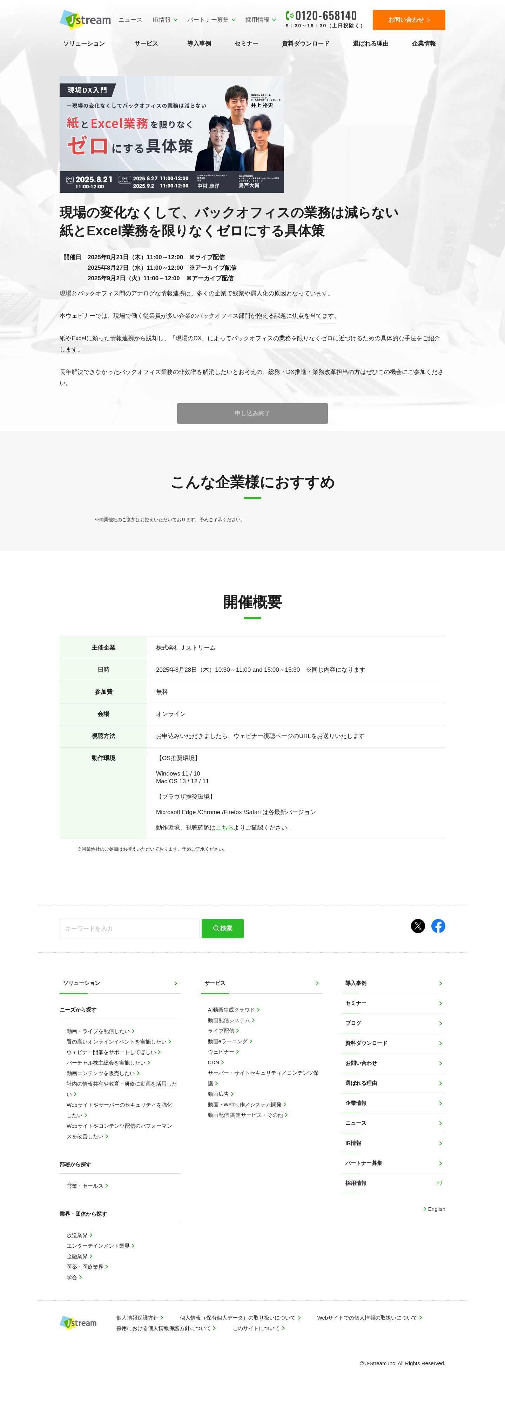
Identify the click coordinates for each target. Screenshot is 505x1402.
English (436, 1209)
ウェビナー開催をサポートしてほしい (112, 1052)
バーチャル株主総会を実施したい (107, 1063)
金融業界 (78, 1256)
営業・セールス (86, 1186)
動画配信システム (229, 1020)
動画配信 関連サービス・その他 (246, 1115)
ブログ (353, 1023)
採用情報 (257, 19)
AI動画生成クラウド (232, 1010)
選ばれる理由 (371, 43)
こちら (225, 827)
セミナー (246, 43)
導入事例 (199, 43)
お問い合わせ (361, 1063)
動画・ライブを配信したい (99, 1031)
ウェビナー (222, 1052)
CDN (214, 1062)
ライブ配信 (222, 1031)
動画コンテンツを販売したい (101, 1073)
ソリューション (84, 43)
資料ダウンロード (306, 43)
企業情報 (424, 43)
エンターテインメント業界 (99, 1246)
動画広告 (219, 1094)
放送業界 (78, 1235)
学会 (73, 1277)
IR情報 (161, 19)
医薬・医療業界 (86, 1267)
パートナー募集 (208, 19)
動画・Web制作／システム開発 (245, 1104)
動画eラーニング (228, 1041)
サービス (146, 43)
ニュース (130, 19)
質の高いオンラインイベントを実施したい (117, 1042)
